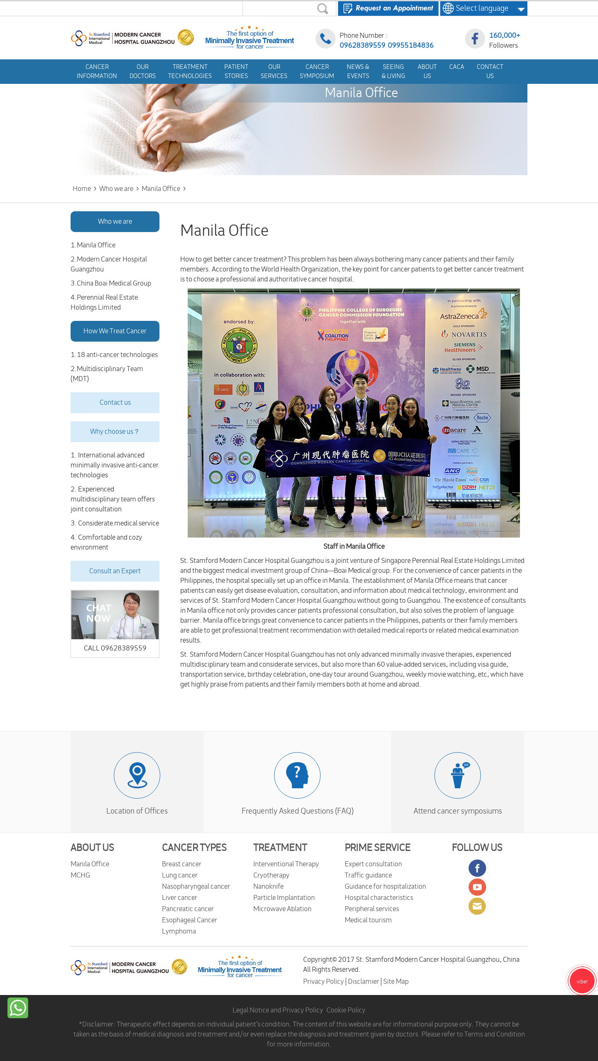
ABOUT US (92, 848)
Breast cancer (181, 864)
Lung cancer (180, 875)
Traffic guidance (368, 875)
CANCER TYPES (194, 848)
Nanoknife (268, 887)
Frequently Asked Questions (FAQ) (297, 811)
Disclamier (364, 982)
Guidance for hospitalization (385, 887)
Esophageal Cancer (189, 920)
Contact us (115, 402)
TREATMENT (280, 848)
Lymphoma (179, 931)
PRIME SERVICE (378, 848)
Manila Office (90, 864)
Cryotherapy (271, 875)
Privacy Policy (324, 982)
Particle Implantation (284, 898)
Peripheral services (372, 909)
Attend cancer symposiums (458, 811)
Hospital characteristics (379, 898)
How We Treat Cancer (115, 331)
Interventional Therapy (286, 864)
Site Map (396, 982)
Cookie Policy (345, 1010)
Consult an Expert (115, 571)
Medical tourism (368, 920)
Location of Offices (137, 811)
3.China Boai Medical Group (111, 283)
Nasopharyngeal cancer (196, 887)
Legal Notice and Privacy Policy (278, 1010)
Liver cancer (179, 898)
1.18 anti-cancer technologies (114, 355)
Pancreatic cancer (188, 909)
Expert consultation (373, 864)
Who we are (115, 222)
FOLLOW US (477, 848)
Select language (480, 8)
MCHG (80, 875)
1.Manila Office (93, 245)
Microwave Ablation (282, 909)
